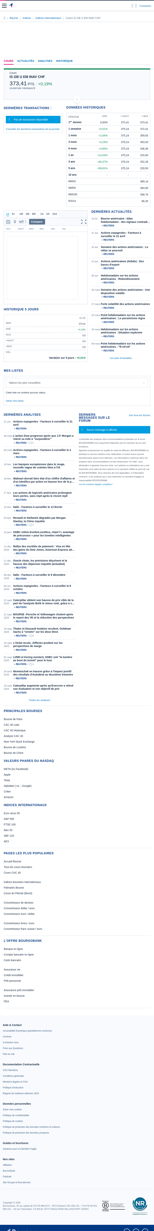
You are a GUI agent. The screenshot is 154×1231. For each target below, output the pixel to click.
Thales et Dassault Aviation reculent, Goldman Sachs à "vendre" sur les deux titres (42, 630)
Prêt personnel (12, 980)
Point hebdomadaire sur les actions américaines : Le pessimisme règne (123, 317)
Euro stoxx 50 (12, 813)
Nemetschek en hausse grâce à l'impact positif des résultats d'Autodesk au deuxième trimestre (43, 673)
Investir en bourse (14, 995)
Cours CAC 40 (12, 872)
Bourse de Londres (15, 747)
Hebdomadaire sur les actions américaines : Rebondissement (120, 277)
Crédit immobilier (13, 975)
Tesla (7, 780)
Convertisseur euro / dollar (19, 913)
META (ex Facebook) (16, 769)
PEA (6, 1001)
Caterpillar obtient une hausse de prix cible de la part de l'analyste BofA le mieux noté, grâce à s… (43, 602)
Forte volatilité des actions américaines (125, 304)
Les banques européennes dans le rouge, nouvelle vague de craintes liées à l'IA (39, 466)
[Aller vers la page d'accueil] (11, 6)
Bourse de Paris (13, 719)
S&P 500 (9, 818)
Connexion (145, 5)
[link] (27, 1031)
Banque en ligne (13, 948)
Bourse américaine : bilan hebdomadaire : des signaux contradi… (125, 220)
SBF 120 (9, 835)
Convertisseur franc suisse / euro (23, 928)
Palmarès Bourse (14, 887)
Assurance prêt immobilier (19, 990)
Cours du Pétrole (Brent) (18, 893)
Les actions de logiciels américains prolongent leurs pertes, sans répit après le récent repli (42, 494)
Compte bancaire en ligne (19, 954)
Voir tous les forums (139, 415)
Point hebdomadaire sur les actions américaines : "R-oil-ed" (123, 345)
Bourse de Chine (13, 752)
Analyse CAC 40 (13, 736)
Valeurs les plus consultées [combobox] (25, 382)
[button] (4, 6)
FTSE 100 (10, 824)
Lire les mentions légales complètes (96, 484)
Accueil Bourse (12, 861)
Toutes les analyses (39, 700)
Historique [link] (64, 60)
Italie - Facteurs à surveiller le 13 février (37, 506)
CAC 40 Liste (11, 724)
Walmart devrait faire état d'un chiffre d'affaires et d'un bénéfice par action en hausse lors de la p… (44, 480)
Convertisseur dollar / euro (19, 908)
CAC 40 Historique (15, 730)
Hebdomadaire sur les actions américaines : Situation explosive (121, 331)
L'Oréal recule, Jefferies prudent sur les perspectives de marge (38, 644)
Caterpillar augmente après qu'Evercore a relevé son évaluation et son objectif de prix (43, 687)
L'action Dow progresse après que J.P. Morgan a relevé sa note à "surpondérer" (43, 437)
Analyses (45, 60)
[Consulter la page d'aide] (136, 6)
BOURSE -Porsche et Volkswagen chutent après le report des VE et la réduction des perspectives (43, 616)
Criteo (7, 791)
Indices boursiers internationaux (22, 882)
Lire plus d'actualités (121, 358)
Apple (7, 774)
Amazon (8, 797)
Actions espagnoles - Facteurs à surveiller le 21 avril (121, 234)
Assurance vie (12, 969)
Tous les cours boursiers (18, 867)
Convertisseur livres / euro (19, 923)
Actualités (25, 60)
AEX (6, 841)
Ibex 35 (8, 830)
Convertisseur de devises (18, 902)
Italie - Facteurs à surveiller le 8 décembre (39, 574)
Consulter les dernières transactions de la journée (33, 129)
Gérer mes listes (15, 400)
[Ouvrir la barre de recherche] (132, 6)
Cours (9, 60)
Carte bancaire (12, 960)
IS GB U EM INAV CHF (27, 77)
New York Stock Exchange (19, 741)
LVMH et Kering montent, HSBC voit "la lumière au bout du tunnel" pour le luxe (42, 659)
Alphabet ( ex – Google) (18, 785)
